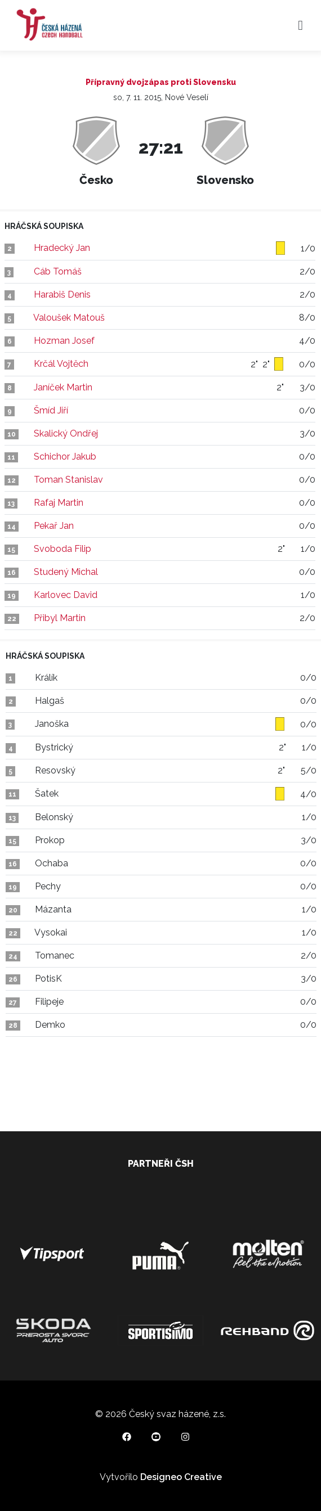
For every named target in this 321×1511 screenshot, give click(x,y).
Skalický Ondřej (66, 433)
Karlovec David (65, 595)
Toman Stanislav (68, 479)
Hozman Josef (64, 340)
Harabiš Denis (62, 294)
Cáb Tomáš (58, 271)
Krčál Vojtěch (61, 363)
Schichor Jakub (65, 456)
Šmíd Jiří (51, 410)
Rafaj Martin (58, 502)
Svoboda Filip (62, 548)
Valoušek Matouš (69, 317)
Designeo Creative (181, 1477)
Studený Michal (66, 571)
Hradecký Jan (62, 247)
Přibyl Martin (60, 618)
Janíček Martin (63, 387)
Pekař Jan (54, 525)
